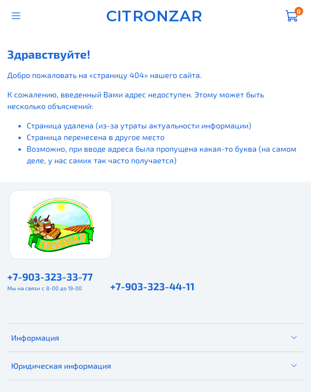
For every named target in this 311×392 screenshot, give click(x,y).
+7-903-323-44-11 (152, 286)
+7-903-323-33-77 (50, 276)
